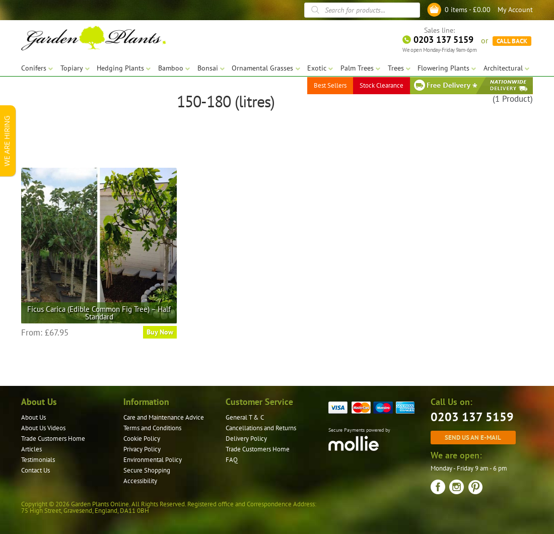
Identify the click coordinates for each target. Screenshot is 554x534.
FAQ (232, 459)
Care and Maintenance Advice (163, 417)
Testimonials (38, 459)
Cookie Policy (141, 438)
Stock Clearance (381, 85)
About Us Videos (43, 428)
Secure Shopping (146, 470)
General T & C (245, 417)
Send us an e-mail (473, 437)
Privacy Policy (142, 449)
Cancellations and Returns (261, 428)
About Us (33, 417)
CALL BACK (512, 40)
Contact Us (35, 470)
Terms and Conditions (152, 428)
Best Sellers (330, 85)
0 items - (468, 9)
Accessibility (140, 481)
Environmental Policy (152, 459)
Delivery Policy (246, 438)
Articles (31, 449)
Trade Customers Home (53, 438)
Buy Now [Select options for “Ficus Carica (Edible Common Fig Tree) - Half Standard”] (160, 332)
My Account (515, 9)
